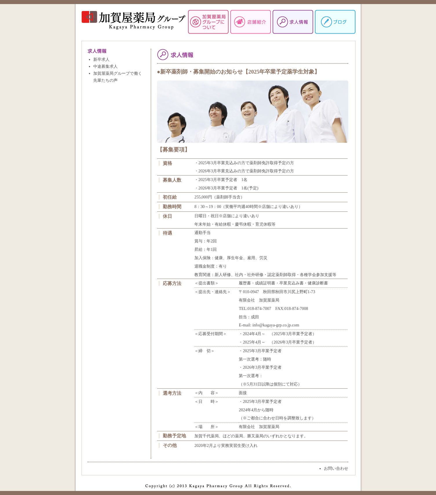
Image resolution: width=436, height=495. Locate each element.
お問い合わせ (336, 468)
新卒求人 (101, 59)
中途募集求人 (105, 66)
